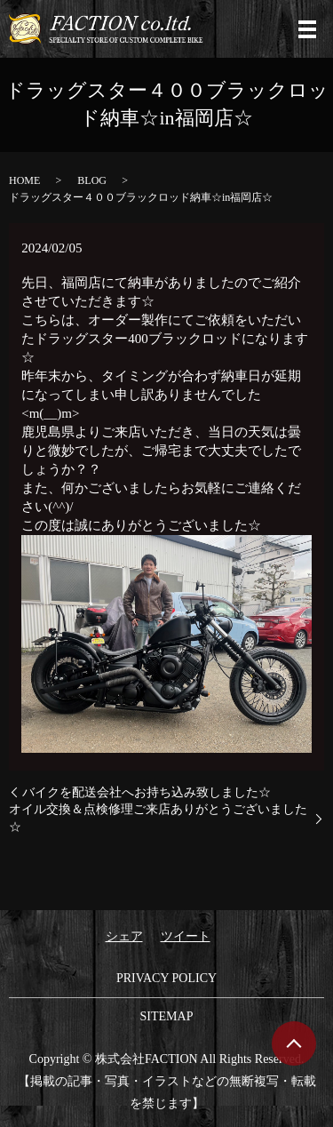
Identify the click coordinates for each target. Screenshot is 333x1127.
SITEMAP (167, 1016)
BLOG (92, 180)
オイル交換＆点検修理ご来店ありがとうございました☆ (158, 818)
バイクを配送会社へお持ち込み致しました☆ (146, 792)
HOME (24, 180)
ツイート (185, 936)
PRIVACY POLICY (166, 978)
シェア (124, 936)
